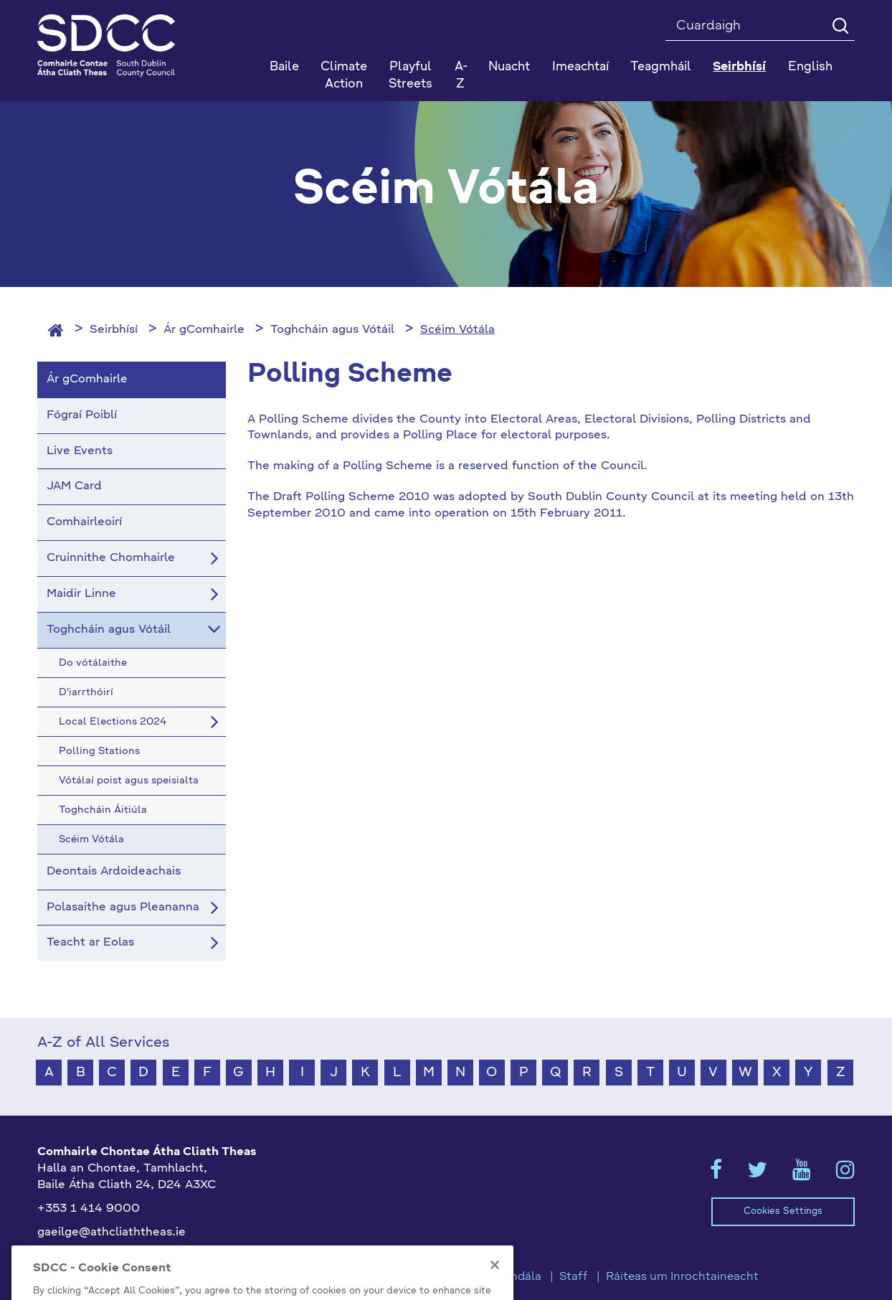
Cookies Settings (783, 1211)
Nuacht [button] (509, 67)
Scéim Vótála (457, 330)
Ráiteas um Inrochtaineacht (682, 1277)
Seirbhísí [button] (739, 67)
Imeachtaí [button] (580, 67)
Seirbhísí (114, 330)
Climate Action (344, 75)
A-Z (461, 75)
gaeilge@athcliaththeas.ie (111, 1232)
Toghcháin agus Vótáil (332, 330)
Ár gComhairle (204, 330)
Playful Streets (410, 75)
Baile (284, 67)
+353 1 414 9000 (88, 1209)
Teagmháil (660, 67)
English (810, 67)
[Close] (494, 1282)
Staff (573, 1277)
